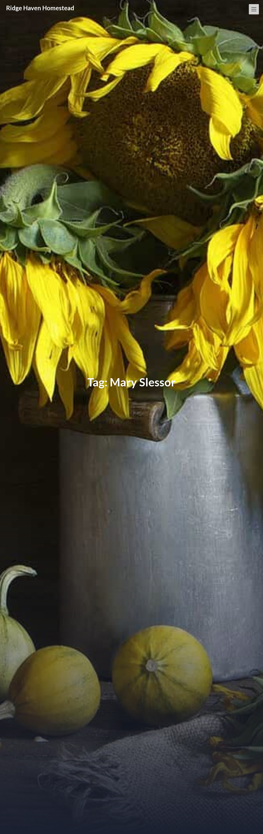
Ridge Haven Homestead (40, 8)
